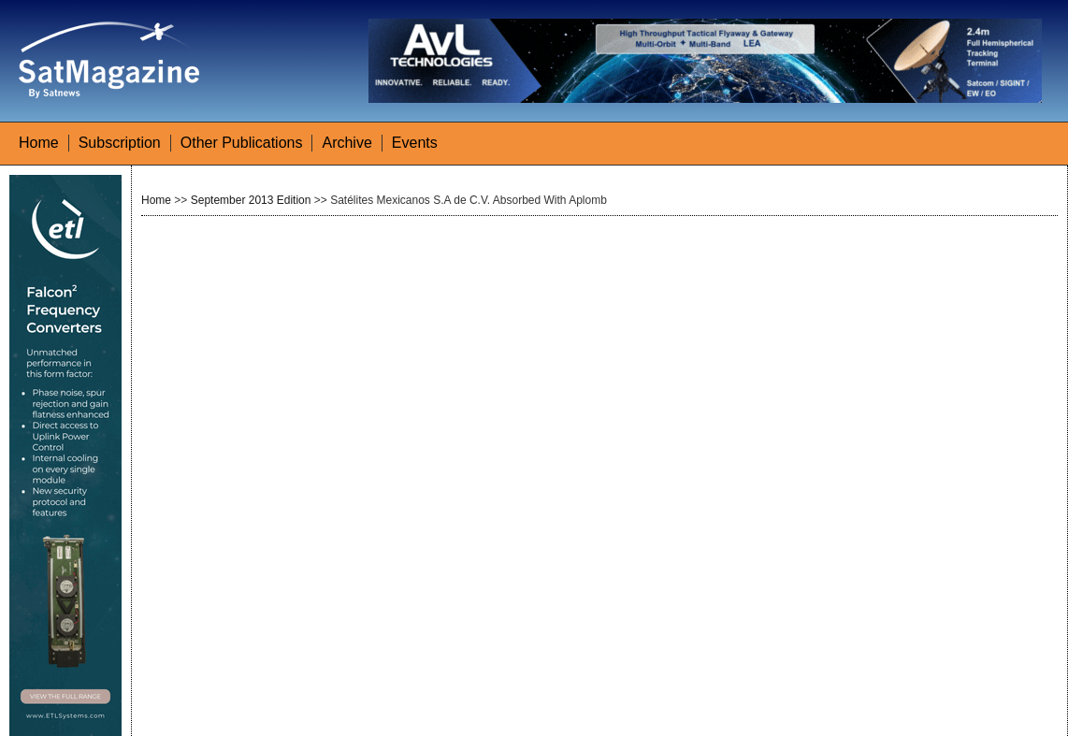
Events (415, 143)
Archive (346, 143)
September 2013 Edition (251, 200)
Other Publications (241, 143)
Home (39, 143)
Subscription (120, 143)
